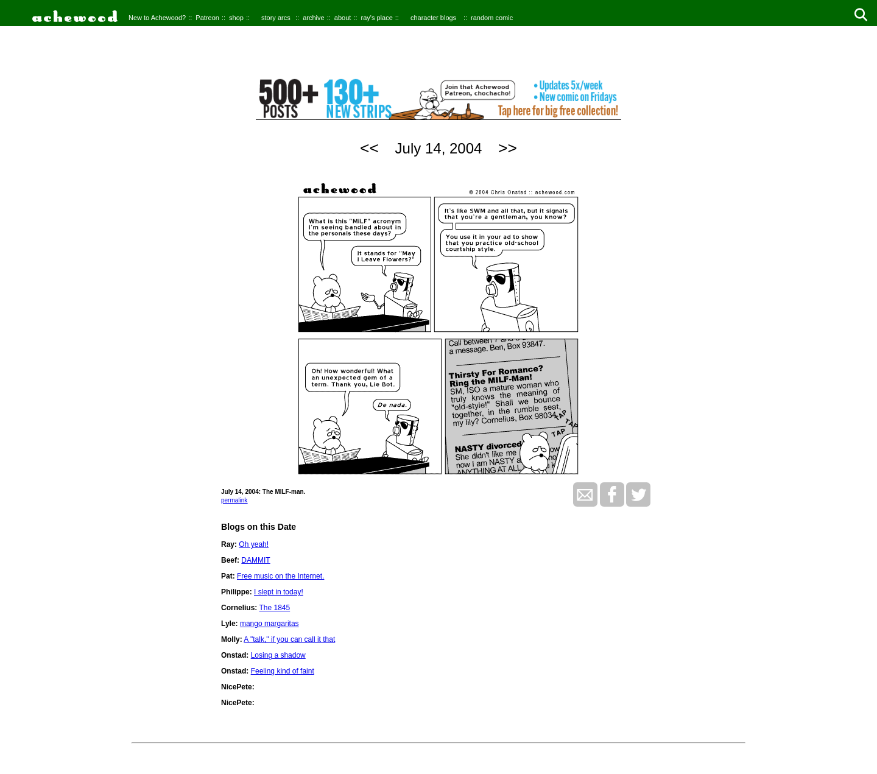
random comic (492, 17)
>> (507, 148)
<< (369, 148)
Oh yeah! (254, 544)
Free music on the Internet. (280, 576)
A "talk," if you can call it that (289, 639)
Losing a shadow (278, 655)
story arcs (276, 17)
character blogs (433, 17)
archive (313, 17)
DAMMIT (255, 560)
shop (236, 17)
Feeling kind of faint (282, 671)
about (342, 17)
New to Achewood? (157, 17)
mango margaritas (269, 623)
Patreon (207, 17)
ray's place (377, 17)
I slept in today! (278, 592)
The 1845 (274, 607)
